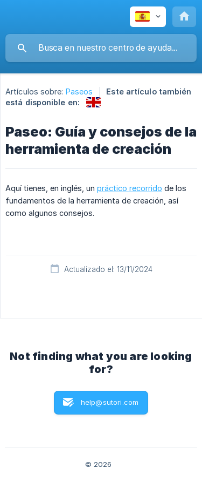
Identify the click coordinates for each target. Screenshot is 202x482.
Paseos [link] (79, 91)
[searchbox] (101, 48)
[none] (148, 16)
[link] (93, 102)
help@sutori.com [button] (109, 402)
